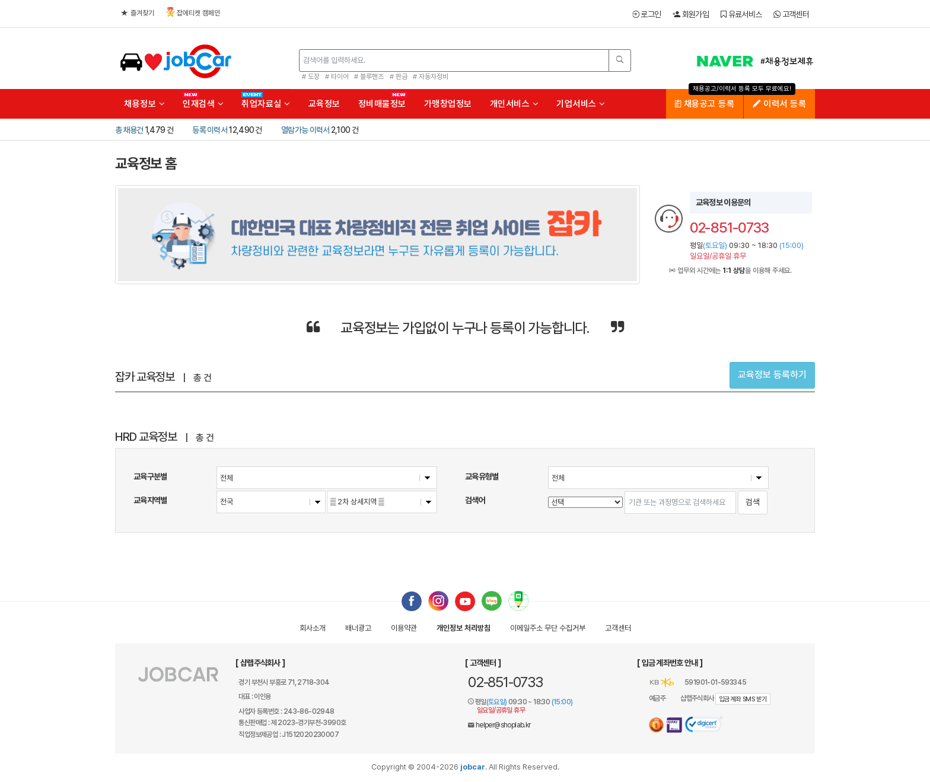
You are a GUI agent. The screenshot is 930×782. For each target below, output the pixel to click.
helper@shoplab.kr (503, 725)
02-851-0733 (505, 682)
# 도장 (311, 76)
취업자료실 (266, 103)
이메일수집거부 (547, 628)
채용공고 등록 (705, 103)
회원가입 (691, 14)
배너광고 (358, 628)
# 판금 (398, 76)
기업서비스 (581, 103)
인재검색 (203, 103)
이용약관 (404, 628)
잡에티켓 (193, 12)
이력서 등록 (779, 103)
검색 (753, 502)
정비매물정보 (382, 103)
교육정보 (324, 103)
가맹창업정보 (448, 103)
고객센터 (791, 14)
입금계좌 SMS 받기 (743, 699)
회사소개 (313, 628)
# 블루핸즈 (369, 76)
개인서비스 (514, 103)
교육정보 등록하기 (772, 374)
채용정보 (144, 103)
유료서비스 (741, 14)
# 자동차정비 (430, 76)
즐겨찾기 (137, 13)
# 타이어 (337, 76)
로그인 (646, 14)
